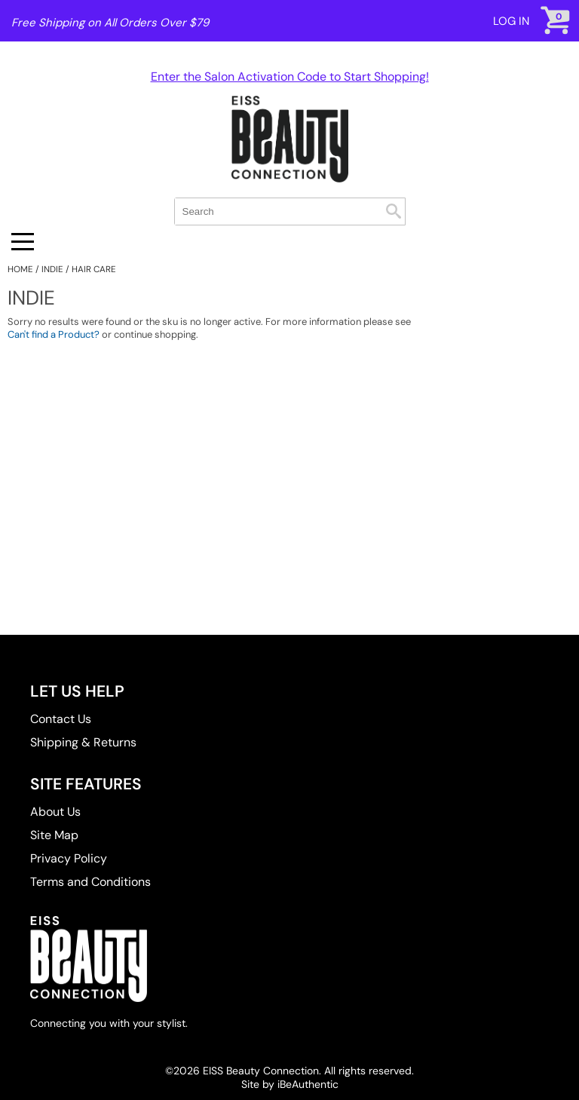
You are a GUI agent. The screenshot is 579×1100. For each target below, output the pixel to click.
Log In (511, 21)
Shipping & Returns (83, 742)
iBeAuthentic (308, 1084)
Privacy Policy (68, 858)
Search (393, 211)
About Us (55, 812)
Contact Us (60, 719)
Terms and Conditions (90, 882)
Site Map (54, 835)
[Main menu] (22, 241)
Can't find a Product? (54, 334)
